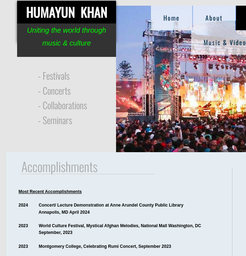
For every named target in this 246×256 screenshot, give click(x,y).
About (214, 17)
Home (171, 17)
